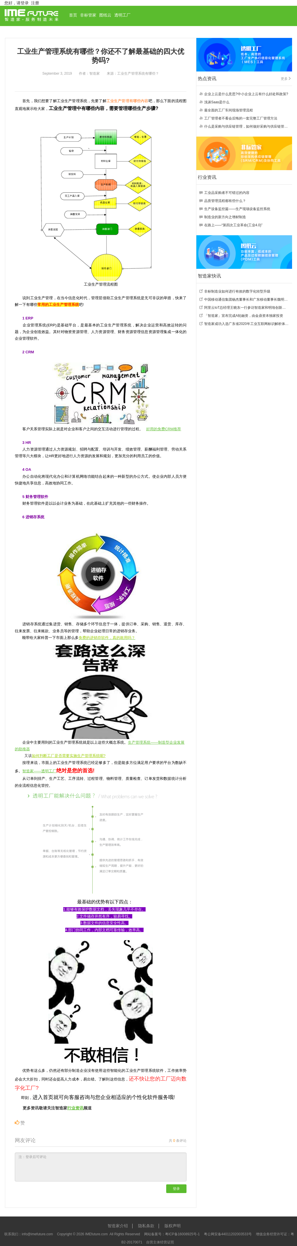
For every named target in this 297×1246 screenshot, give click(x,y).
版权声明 (172, 1225)
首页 (73, 15)
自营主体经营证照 (160, 1242)
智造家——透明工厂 (39, 771)
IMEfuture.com (96, 1234)
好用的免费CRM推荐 (163, 429)
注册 (35, 3)
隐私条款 (146, 1225)
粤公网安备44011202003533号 (228, 1234)
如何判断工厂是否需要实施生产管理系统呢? (69, 756)
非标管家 (88, 15)
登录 (176, 1189)
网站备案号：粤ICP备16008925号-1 (172, 1234)
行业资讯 (75, 1108)
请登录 (23, 3)
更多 (286, 79)
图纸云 (105, 15)
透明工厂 (122, 15)
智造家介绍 (118, 1225)
